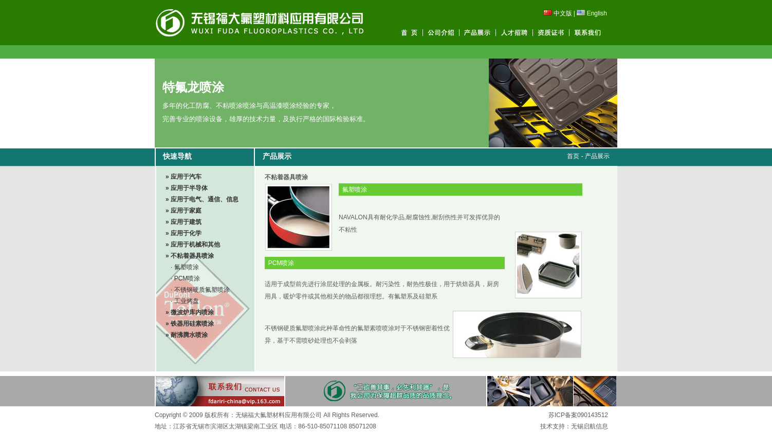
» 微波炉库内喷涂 (190, 312)
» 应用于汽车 (183, 176)
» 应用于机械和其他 (193, 244)
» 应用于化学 (183, 233)
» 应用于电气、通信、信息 (202, 199)
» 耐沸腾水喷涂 (187, 335)
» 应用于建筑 (183, 222)
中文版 (563, 13)
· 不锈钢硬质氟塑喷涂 (200, 289)
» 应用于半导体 (187, 188)
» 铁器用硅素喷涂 (190, 323)
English (597, 13)
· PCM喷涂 (185, 278)
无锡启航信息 (589, 426)
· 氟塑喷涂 (185, 267)
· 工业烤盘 (185, 301)
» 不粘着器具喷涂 (190, 255)
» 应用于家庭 (183, 210)
